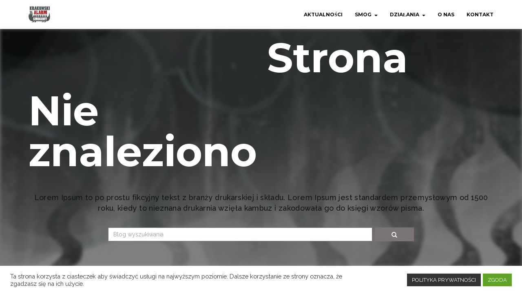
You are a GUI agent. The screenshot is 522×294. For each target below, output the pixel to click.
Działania (404, 14)
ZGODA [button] (497, 280)
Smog (363, 14)
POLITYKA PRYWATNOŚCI (444, 280)
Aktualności (323, 14)
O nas (446, 14)
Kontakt (480, 14)
